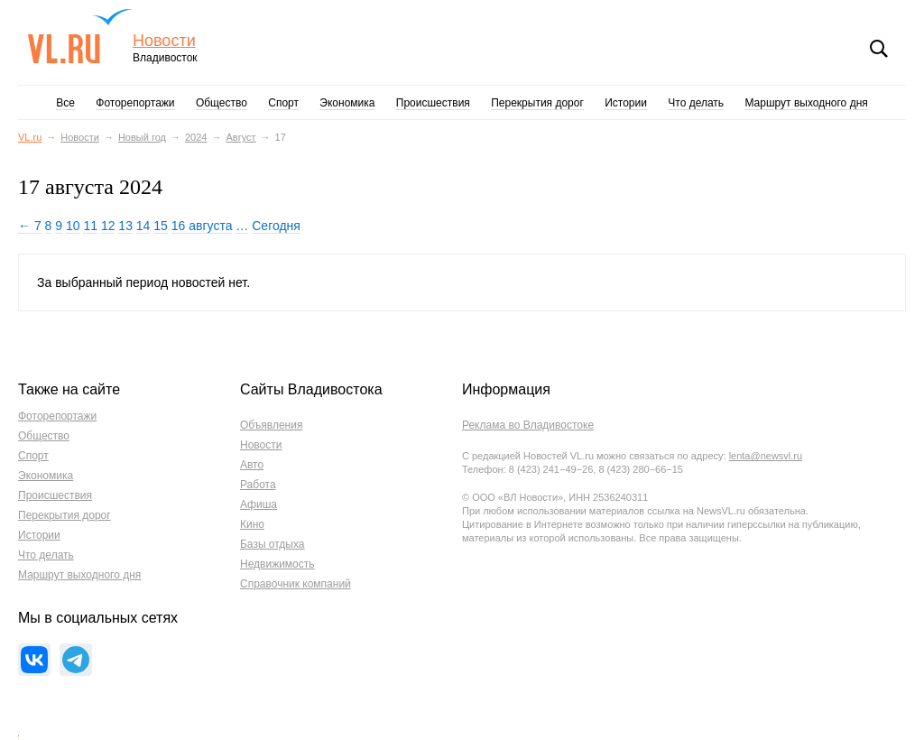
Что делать (696, 103)
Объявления (271, 425)
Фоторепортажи (135, 103)
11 (90, 225)
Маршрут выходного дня (805, 103)
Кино (252, 524)
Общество (221, 103)
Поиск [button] (879, 48)
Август (240, 137)
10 (73, 225)
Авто (251, 464)
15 (160, 225)
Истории (626, 103)
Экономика (346, 103)
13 (125, 225)
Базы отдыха (272, 544)
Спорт (283, 103)
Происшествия (433, 103)
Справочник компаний (295, 584)
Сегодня (276, 225)
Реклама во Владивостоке (528, 425)
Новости (164, 41)
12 (108, 225)
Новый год (142, 137)
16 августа (202, 225)
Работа (258, 484)
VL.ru (80, 36)
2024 (196, 137)
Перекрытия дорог (537, 103)
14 (143, 225)
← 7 (30, 225)
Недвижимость (277, 564)
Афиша (258, 504)
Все (65, 103)
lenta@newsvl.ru (765, 455)
